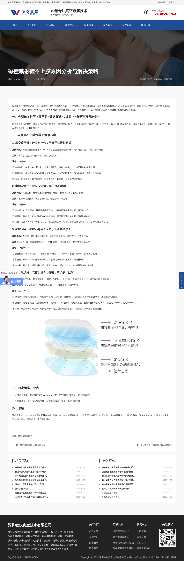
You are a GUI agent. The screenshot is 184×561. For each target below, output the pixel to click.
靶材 (26, 106)
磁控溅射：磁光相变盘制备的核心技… (118, 467)
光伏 (99, 106)
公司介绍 (93, 531)
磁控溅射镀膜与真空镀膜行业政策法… (118, 484)
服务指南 (126, 25)
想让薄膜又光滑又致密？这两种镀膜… (31, 472)
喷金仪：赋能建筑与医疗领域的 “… (117, 488)
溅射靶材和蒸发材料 (123, 548)
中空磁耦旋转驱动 (109, 493)
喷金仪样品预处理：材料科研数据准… (31, 493)
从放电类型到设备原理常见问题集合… (31, 480)
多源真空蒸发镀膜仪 (110, 497)
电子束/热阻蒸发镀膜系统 (123, 543)
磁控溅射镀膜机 (121, 537)
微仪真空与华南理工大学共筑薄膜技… (118, 476)
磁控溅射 (16, 106)
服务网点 (162, 2)
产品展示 (50, 25)
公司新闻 (141, 531)
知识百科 (141, 542)
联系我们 (172, 2)
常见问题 (168, 79)
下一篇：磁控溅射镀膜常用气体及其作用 (154, 445)
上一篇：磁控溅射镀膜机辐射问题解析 (29, 445)
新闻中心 (69, 25)
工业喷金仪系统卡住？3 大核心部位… (31, 497)
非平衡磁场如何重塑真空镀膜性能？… (31, 476)
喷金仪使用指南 (22, 488)
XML (148, 557)
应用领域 (88, 25)
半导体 (75, 106)
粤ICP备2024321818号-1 (163, 557)
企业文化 (93, 537)
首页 (15, 25)
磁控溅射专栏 (143, 548)
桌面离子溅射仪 (121, 531)
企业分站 (131, 557)
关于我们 (31, 25)
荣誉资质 (93, 542)
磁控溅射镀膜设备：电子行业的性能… (118, 472)
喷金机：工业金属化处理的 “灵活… (30, 484)
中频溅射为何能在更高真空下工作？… (31, 467)
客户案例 (107, 25)
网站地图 (140, 557)
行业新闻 (141, 537)
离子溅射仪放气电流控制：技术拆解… (118, 480)
